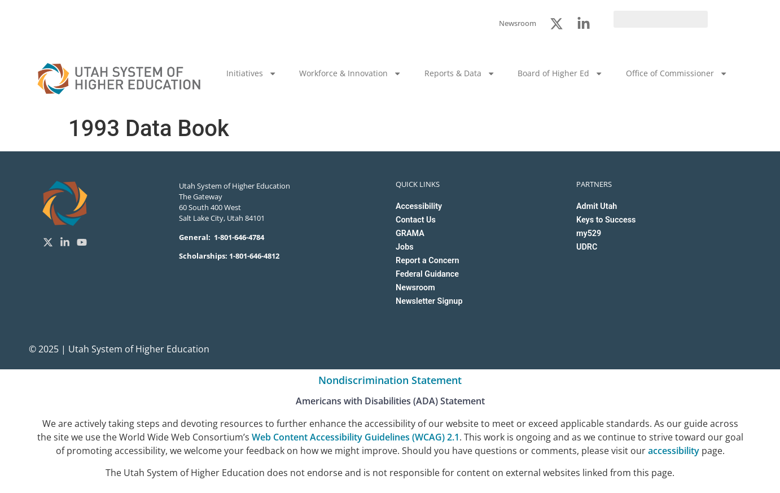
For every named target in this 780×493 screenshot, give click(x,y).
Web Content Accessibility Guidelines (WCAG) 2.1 (355, 437)
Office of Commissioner (677, 73)
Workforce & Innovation (350, 73)
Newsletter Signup (429, 301)
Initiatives (251, 73)
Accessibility (419, 206)
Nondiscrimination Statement (390, 380)
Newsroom (415, 288)
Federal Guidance (427, 274)
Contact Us (416, 220)
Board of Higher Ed (560, 73)
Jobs (405, 247)
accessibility (673, 450)
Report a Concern (427, 260)
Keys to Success (606, 220)
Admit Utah (596, 206)
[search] (661, 19)
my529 (588, 233)
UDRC (586, 247)
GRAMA (410, 233)
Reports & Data (459, 73)
